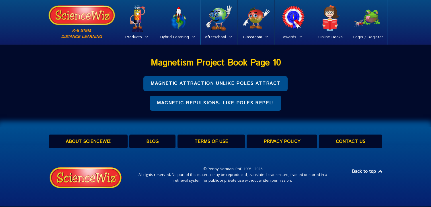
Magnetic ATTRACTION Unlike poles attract (215, 83)
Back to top (367, 171)
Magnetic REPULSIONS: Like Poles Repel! (215, 103)
